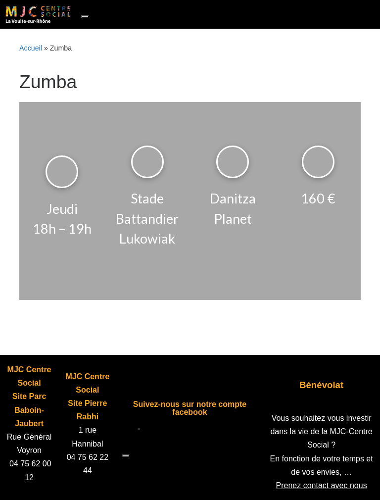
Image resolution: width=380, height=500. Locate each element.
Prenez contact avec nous (321, 485)
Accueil (30, 48)
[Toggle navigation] (85, 16)
